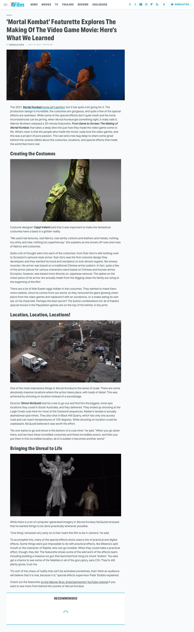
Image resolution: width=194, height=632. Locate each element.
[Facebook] (130, 5)
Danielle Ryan (16, 45)
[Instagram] (146, 5)
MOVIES (46, 4)
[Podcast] (164, 4)
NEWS (34, 4)
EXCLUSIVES (99, 4)
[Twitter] (135, 5)
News (9, 15)
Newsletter (180, 4)
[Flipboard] (151, 5)
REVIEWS (83, 4)
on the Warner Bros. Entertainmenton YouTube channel (74, 582)
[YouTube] (140, 5)
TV (56, 4)
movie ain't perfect (44, 107)
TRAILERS (68, 4)
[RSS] (157, 5)
